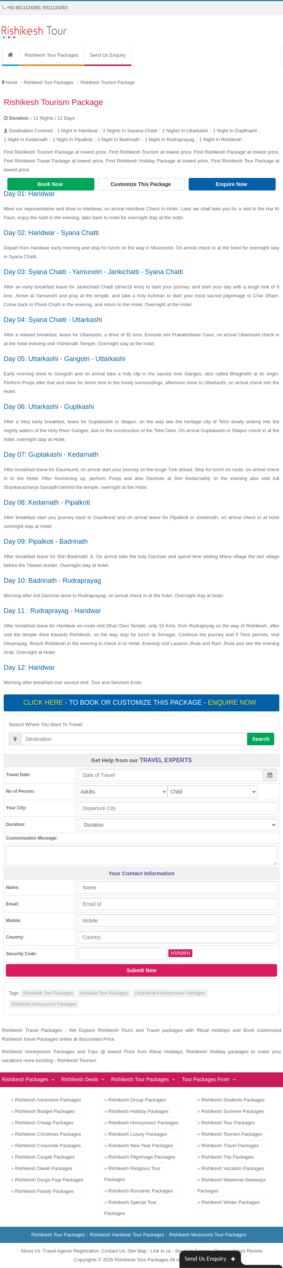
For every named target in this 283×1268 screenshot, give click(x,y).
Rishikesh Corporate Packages (48, 1145)
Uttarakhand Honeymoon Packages (170, 993)
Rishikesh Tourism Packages (231, 1134)
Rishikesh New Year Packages (140, 1145)
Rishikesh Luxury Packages (137, 1134)
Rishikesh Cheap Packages (44, 1122)
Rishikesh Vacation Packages (232, 1168)
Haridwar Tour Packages (104, 993)
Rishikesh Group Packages (137, 1100)
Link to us (160, 1251)
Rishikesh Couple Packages (45, 1157)
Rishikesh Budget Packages (45, 1111)
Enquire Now (232, 184)
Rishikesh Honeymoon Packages (43, 1004)
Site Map (137, 1251)
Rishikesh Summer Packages (232, 1111)
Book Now (51, 184)
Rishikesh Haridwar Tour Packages (127, 1234)
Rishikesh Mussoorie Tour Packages (207, 1234)
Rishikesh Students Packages (233, 1100)
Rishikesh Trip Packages (227, 1157)
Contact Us (113, 1251)
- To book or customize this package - (140, 702)
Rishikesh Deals (79, 1079)
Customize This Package (141, 184)
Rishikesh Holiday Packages (138, 1111)
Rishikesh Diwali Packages (43, 1168)
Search (260, 739)
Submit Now (142, 970)
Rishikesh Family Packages (44, 1191)
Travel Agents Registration (71, 1251)
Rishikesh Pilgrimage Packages (141, 1157)
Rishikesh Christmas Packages (48, 1134)
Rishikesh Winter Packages (230, 1202)
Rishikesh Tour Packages (51, 55)
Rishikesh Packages (25, 1079)
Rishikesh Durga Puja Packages (49, 1180)
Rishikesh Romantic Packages (140, 1191)
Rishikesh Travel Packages (230, 1145)
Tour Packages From (205, 1079)
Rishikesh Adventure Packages (48, 1100)
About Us (30, 1251)
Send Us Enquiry (108, 55)
